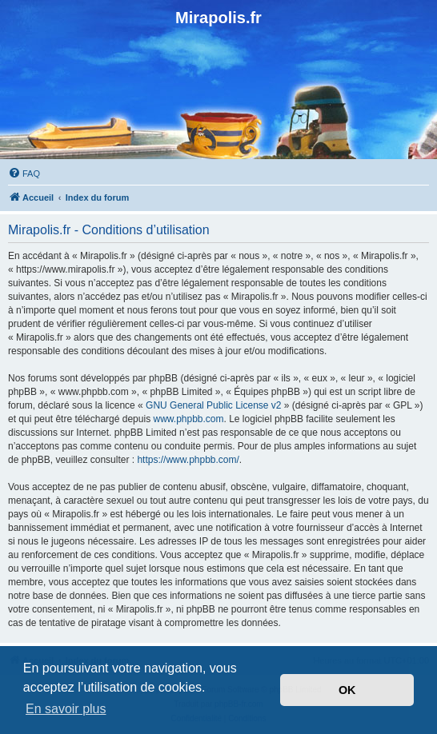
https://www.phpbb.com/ (188, 459)
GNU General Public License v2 (213, 405)
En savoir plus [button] (66, 709)
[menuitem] (24, 173)
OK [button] (347, 690)
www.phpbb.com (188, 419)
